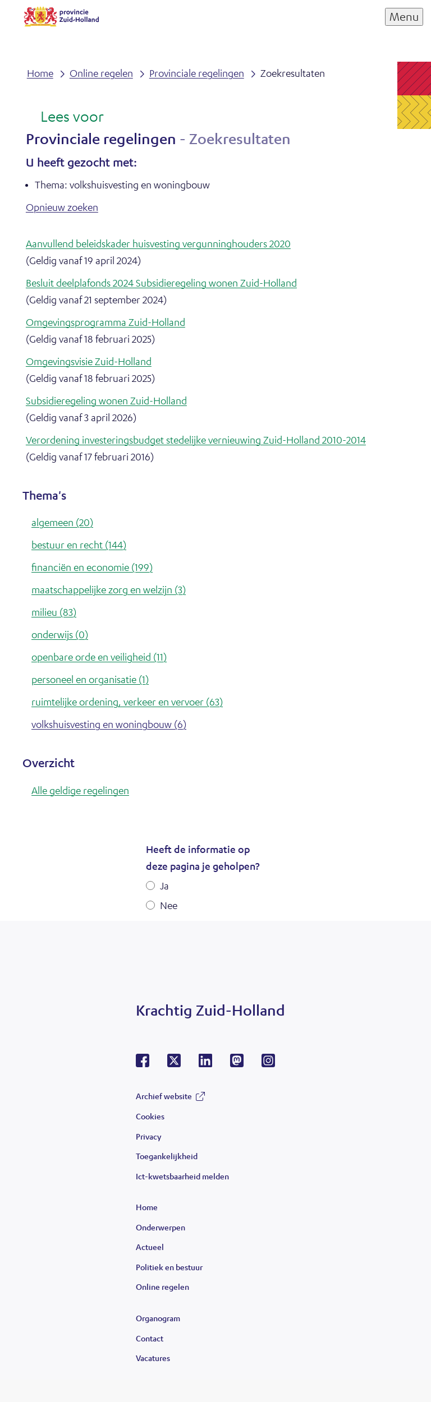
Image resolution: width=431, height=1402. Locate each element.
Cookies (150, 1116)
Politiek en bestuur (169, 1267)
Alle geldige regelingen (80, 790)
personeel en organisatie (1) (90, 679)
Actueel (150, 1247)
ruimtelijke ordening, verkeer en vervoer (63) (127, 701)
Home (147, 1207)
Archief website (164, 1096)
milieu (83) (53, 612)
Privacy (148, 1136)
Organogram (158, 1318)
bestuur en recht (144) (78, 544)
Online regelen (162, 1286)
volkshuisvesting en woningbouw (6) (108, 724)
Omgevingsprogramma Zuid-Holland (105, 322)
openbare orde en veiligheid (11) (99, 657)
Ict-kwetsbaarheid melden (182, 1176)
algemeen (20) (62, 522)
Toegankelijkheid (167, 1156)
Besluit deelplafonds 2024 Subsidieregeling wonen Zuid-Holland (161, 282)
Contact (149, 1338)
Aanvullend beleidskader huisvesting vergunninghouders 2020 (158, 243)
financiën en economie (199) (92, 567)
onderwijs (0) (59, 634)
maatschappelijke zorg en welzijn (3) (108, 589)
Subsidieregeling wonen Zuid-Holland (106, 400)
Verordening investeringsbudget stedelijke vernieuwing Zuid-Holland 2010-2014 (196, 439)
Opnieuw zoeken (62, 207)
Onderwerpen (160, 1227)
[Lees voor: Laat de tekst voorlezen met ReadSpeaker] (65, 117)
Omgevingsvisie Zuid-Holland (89, 361)
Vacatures (153, 1358)
